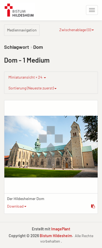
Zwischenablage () (76, 29)
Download (16, 206)
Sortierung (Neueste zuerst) (32, 88)
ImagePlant (60, 229)
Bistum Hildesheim (56, 235)
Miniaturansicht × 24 (27, 77)
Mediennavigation (22, 30)
